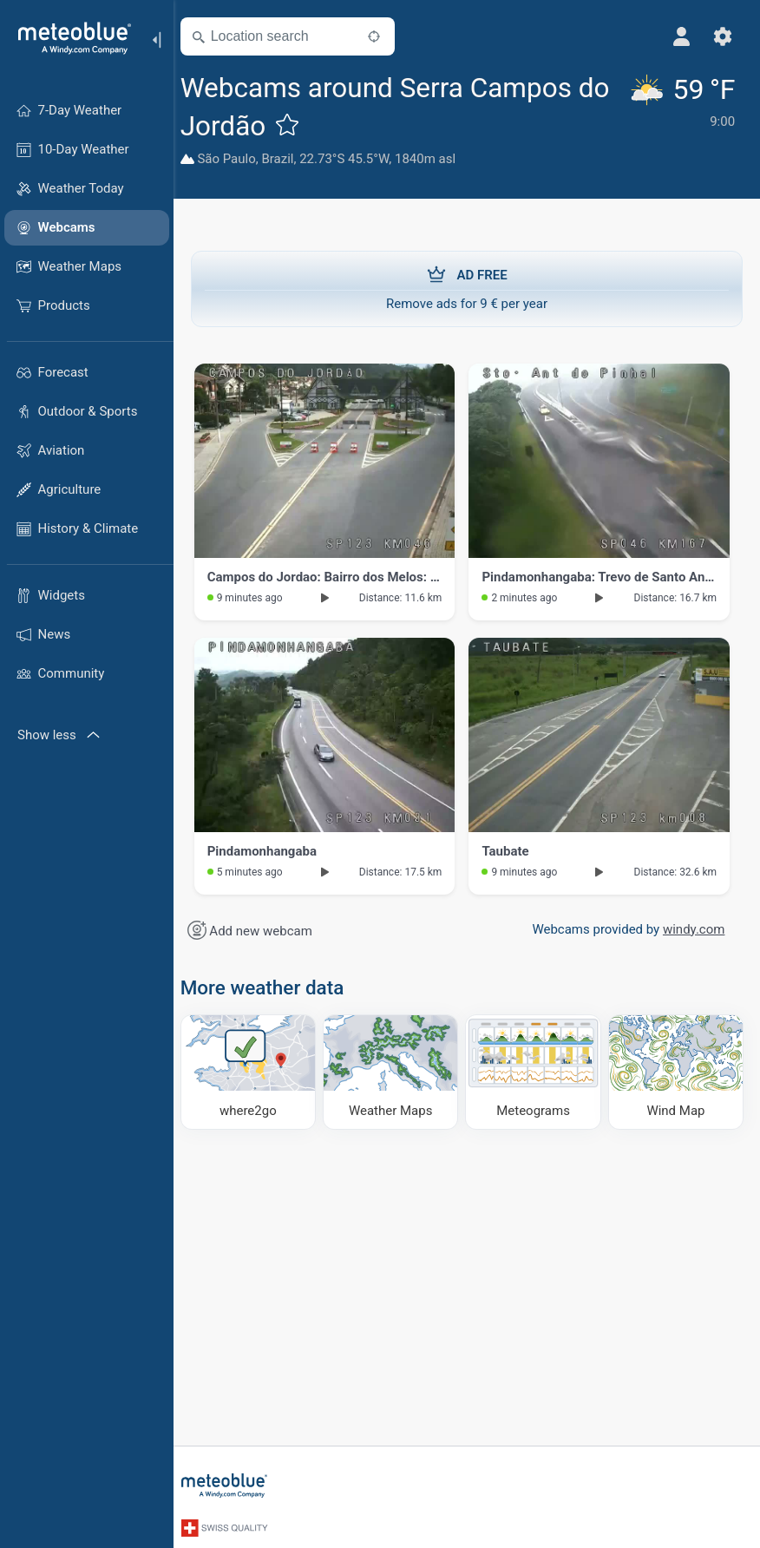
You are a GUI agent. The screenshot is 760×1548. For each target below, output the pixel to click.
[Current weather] (684, 121)
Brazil (288, 159)
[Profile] (680, 36)
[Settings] (721, 36)
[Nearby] (384, 36)
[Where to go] (257, 1071)
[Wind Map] (676, 1071)
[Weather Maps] (396, 1071)
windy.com (691, 929)
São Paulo (237, 159)
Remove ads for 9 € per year (467, 288)
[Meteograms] (536, 1071)
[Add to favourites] (298, 124)
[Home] (68, 38)
